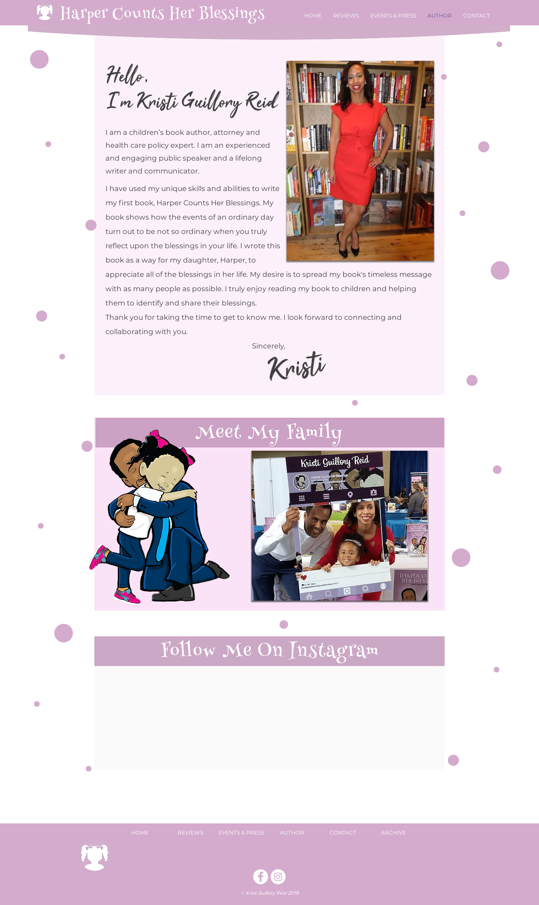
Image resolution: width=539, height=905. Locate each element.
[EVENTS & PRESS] (241, 832)
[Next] (418, 525)
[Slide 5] (357, 589)
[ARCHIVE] (393, 832)
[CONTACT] (342, 832)
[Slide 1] (323, 589)
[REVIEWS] (190, 832)
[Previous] (261, 525)
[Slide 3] (340, 589)
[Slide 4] (348, 589)
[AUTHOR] (292, 832)
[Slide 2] (332, 589)
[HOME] (139, 832)
